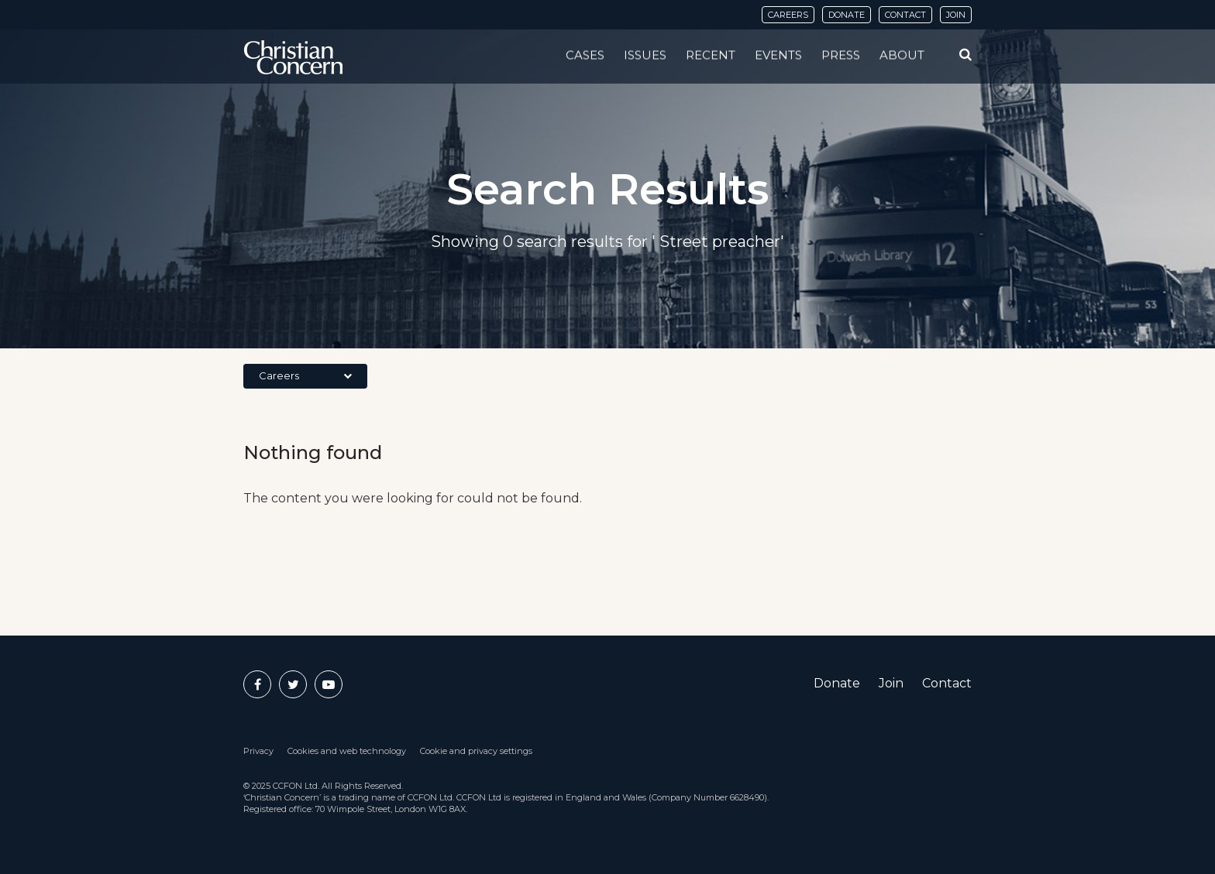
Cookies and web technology (346, 750)
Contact (905, 14)
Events (778, 55)
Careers (788, 14)
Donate (846, 14)
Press (840, 55)
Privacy (258, 750)
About (901, 55)
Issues (645, 55)
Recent (710, 55)
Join (955, 14)
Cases (585, 55)
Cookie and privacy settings (476, 750)
